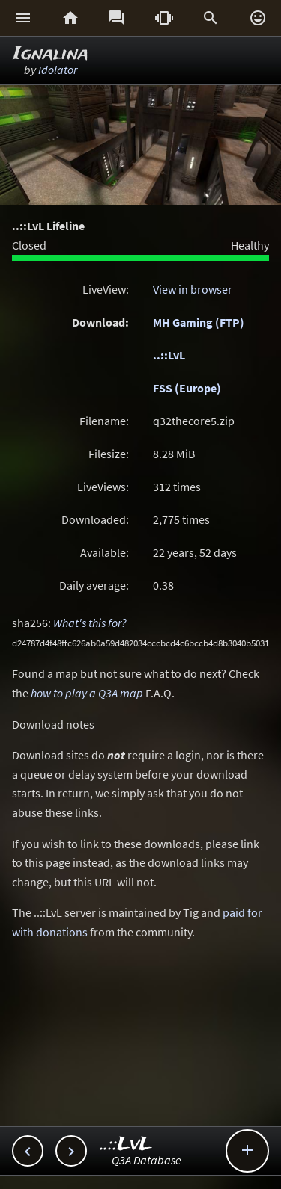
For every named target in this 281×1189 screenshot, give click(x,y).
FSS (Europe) (187, 387)
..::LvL (169, 355)
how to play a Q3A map (87, 692)
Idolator (57, 69)
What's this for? (90, 622)
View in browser (192, 289)
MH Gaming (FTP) (198, 322)
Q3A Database (146, 1159)
